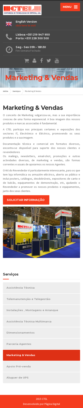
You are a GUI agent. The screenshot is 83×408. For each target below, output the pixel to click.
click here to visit (26, 25)
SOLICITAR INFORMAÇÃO (26, 200)
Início (5, 91)
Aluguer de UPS (17, 377)
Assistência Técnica (20, 287)
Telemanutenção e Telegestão (28, 299)
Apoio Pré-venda (18, 366)
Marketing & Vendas (20, 355)
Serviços (17, 91)
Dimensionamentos (20, 332)
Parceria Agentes (18, 343)
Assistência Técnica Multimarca (28, 321)
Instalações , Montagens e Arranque (32, 310)
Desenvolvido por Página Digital (41, 404)
